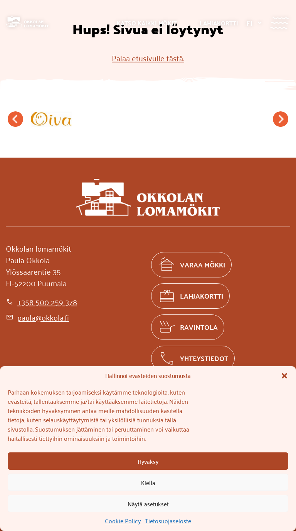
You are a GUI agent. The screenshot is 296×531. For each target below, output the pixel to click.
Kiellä (148, 482)
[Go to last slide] (15, 119)
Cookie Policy (123, 520)
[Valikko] (279, 23)
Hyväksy (148, 461)
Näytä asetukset (148, 503)
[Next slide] (280, 119)
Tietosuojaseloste (168, 520)
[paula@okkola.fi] (37, 317)
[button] (284, 376)
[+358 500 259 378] (41, 302)
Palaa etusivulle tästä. (148, 58)
